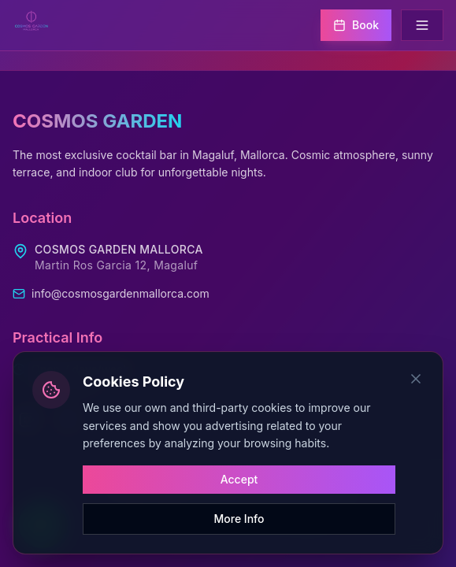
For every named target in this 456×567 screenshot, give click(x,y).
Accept (239, 479)
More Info (239, 518)
